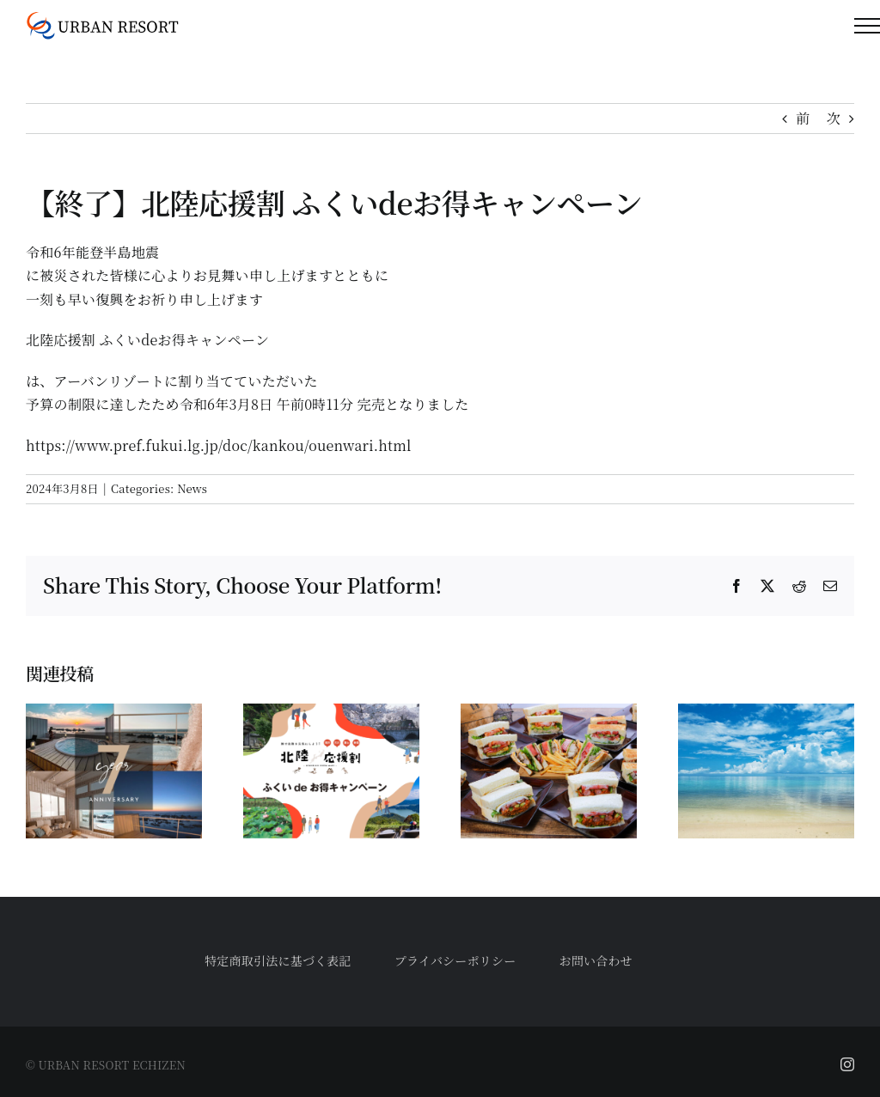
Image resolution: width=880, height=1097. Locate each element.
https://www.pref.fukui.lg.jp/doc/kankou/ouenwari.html (219, 445)
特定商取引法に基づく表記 (278, 960)
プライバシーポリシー (455, 960)
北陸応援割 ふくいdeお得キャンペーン (147, 340)
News (192, 488)
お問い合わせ (595, 960)
